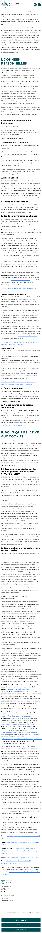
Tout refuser (21, 925)
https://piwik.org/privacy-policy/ (18, 689)
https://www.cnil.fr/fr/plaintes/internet (13, 425)
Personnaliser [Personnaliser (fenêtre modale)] (21, 930)
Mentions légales (4, 898)
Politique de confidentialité (7, 900)
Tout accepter (21, 920)
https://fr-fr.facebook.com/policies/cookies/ (16, 716)
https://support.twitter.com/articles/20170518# (18, 724)
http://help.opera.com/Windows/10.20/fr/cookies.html (23, 857)
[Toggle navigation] (39, 4)
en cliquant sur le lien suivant (20, 280)
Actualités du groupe (5, 897)
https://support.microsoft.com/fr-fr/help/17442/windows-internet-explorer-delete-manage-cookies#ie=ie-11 (19, 851)
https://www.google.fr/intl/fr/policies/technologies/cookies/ (22, 739)
